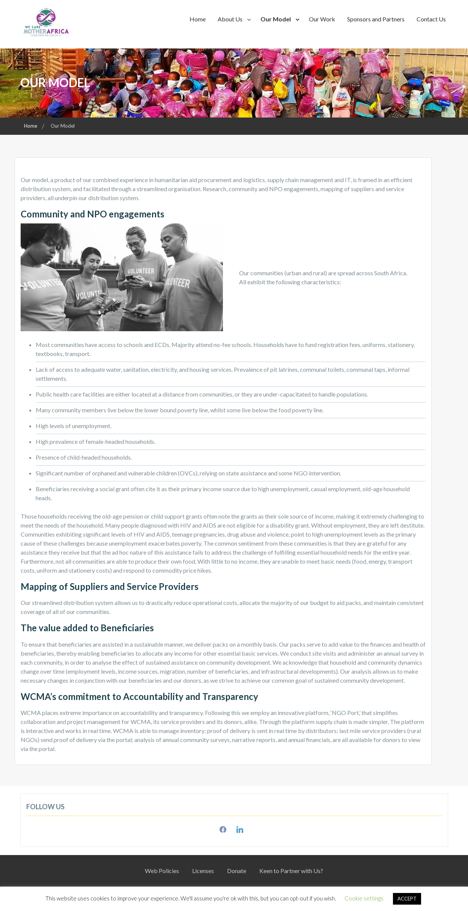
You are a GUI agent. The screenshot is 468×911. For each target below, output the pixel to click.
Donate (236, 870)
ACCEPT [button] (407, 899)
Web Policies (162, 870)
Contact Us (431, 19)
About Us (230, 19)
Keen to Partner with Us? (291, 870)
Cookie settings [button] (364, 898)
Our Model (275, 19)
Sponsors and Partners (376, 19)
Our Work (322, 19)
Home (198, 19)
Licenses (203, 870)
